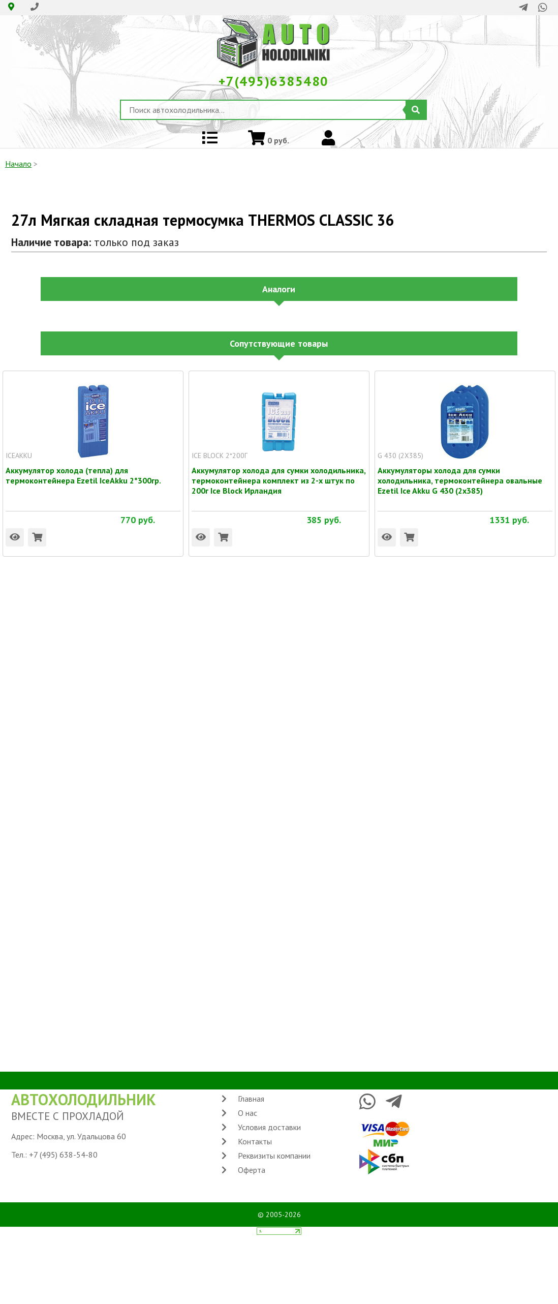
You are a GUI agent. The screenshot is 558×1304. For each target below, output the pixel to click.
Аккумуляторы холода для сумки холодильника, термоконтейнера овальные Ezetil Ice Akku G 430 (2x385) (460, 470)
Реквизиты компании (274, 1155)
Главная (251, 1099)
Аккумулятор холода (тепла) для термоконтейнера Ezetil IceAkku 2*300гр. (83, 470)
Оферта (251, 1170)
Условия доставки (269, 1127)
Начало (18, 164)
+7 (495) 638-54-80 (63, 1154)
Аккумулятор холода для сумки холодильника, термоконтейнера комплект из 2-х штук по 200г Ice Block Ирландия (278, 470)
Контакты (255, 1141)
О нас (247, 1113)
